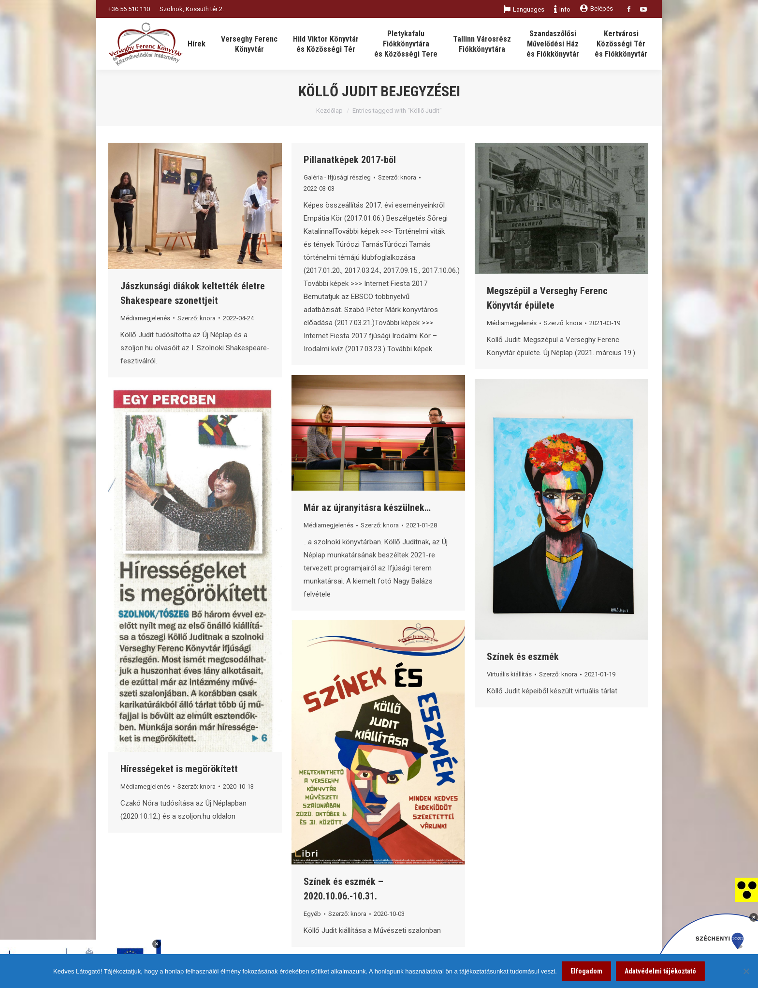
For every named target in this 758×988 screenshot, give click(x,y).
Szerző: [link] (196, 318)
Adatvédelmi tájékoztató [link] (660, 971)
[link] (746, 889)
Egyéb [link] (312, 913)
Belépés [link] (596, 8)
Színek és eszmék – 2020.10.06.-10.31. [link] (343, 889)
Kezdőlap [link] (329, 110)
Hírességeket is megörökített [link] (179, 769)
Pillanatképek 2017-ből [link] (350, 159)
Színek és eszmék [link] (523, 656)
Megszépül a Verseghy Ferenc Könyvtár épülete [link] (547, 298)
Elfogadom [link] (586, 971)
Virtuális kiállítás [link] (509, 674)
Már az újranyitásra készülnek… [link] (367, 507)
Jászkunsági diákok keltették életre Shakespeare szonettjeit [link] (192, 293)
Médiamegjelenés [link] (145, 318)
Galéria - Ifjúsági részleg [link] (337, 177)
